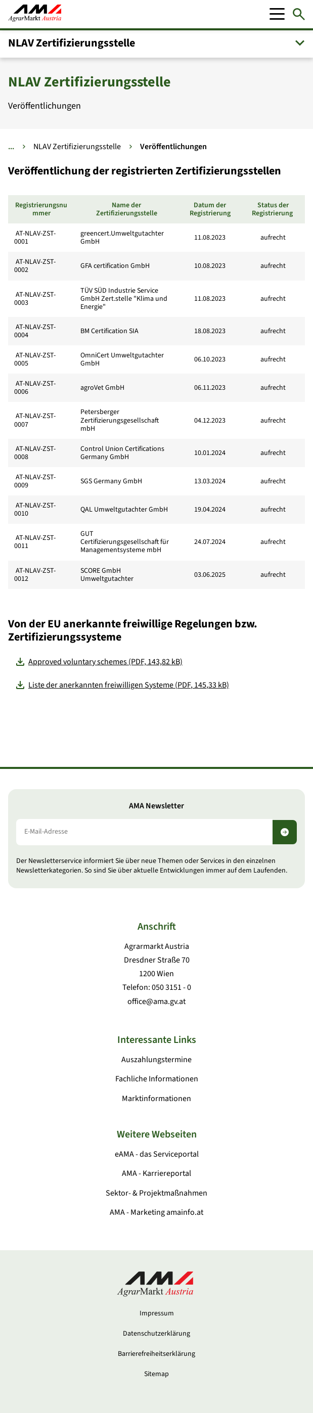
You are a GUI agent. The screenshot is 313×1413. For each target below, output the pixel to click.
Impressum (157, 1313)
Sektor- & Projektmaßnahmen (156, 1193)
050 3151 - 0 (171, 987)
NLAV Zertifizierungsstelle (71, 43)
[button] (156, 43)
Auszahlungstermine (156, 1059)
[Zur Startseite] (34, 14)
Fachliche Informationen (156, 1078)
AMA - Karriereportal (156, 1173)
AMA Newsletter (156, 806)
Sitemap (156, 1374)
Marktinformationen (156, 1098)
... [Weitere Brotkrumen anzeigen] (11, 146)
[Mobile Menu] (277, 14)
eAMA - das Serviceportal (157, 1154)
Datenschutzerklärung (156, 1334)
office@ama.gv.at (156, 1001)
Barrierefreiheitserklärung (156, 1354)
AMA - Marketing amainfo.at (156, 1212)
